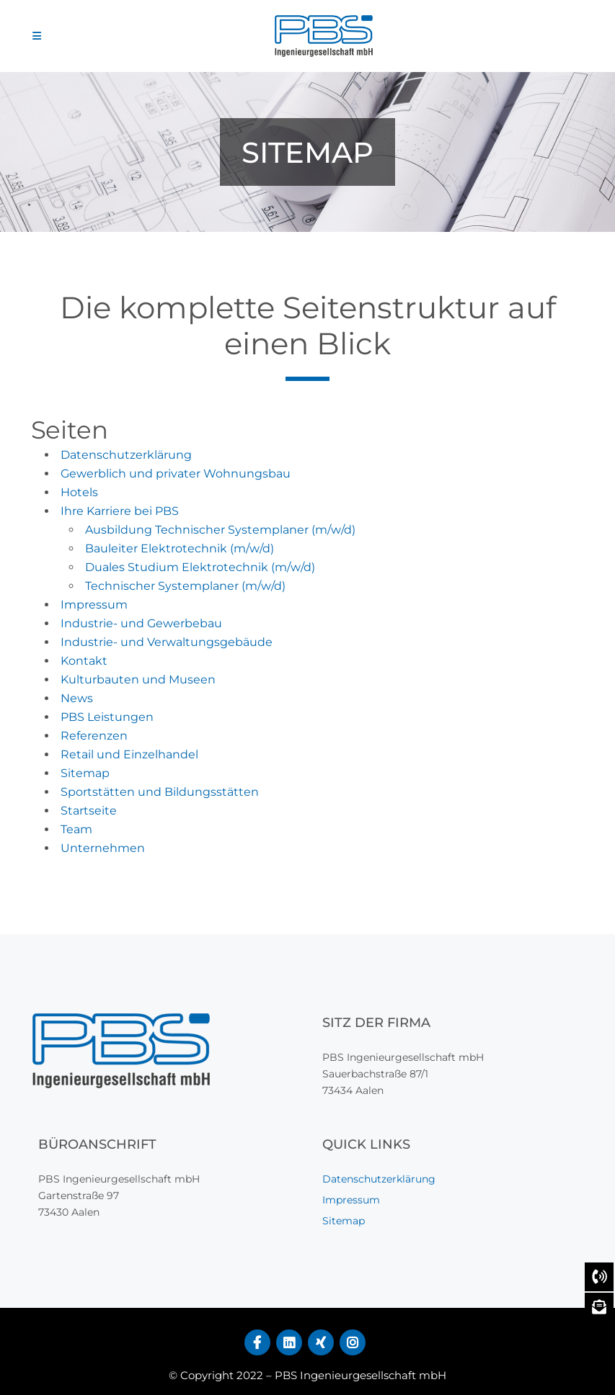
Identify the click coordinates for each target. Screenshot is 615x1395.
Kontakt (84, 661)
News (77, 698)
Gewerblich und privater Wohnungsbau (176, 473)
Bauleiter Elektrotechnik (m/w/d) (179, 548)
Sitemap (85, 773)
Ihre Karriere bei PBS (120, 511)
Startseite (89, 810)
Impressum (94, 604)
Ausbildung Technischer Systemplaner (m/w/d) (220, 530)
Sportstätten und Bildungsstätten (160, 792)
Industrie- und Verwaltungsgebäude (167, 642)
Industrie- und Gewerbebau (141, 623)
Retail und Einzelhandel (129, 754)
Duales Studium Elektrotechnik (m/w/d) (200, 567)
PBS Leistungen (107, 717)
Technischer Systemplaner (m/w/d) (185, 586)
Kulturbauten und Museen (138, 679)
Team (76, 829)
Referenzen (94, 736)
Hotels (79, 492)
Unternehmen (103, 848)
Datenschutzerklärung (126, 455)
